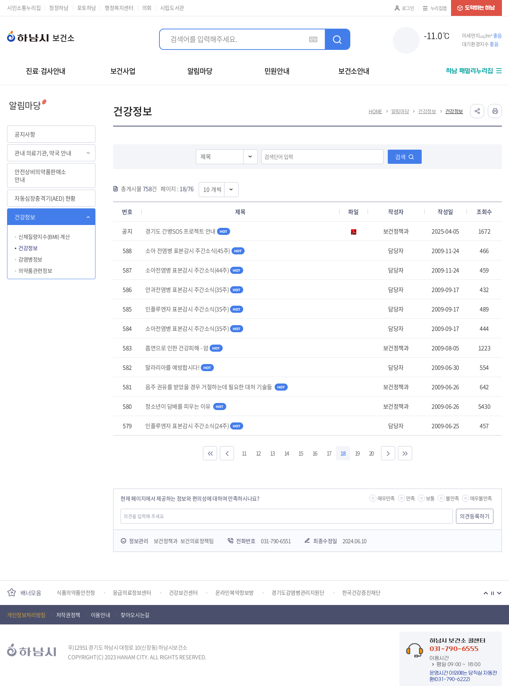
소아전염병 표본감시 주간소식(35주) (194, 328)
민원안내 (276, 71)
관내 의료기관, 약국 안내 (42, 153)
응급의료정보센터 (132, 593)
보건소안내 (353, 71)
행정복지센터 (119, 8)
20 (371, 453)
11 (244, 453)
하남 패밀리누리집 (469, 71)
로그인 (408, 8)
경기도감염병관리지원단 (297, 593)
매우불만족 (481, 498)
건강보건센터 (183, 593)
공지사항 (24, 134)
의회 (147, 8)
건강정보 (24, 217)
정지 (492, 593)
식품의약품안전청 (76, 593)
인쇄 (495, 111)
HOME (375, 111)
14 (286, 453)
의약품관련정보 (35, 271)
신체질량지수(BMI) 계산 (44, 237)
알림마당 (199, 71)
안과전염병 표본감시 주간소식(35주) (194, 289)
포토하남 (86, 8)
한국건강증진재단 (361, 593)
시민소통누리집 (24, 8)
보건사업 (122, 71)
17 (329, 453)
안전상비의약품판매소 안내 (40, 175)
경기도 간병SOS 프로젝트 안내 (187, 231)
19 (357, 453)
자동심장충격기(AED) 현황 (45, 198)
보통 (430, 498)
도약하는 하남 (476, 8)
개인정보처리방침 (26, 615)
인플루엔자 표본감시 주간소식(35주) (194, 309)
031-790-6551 (276, 540)
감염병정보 (30, 259)
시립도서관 (172, 8)
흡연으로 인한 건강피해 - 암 (184, 348)
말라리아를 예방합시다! (179, 367)
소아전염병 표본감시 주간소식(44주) (194, 270)
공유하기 (477, 111)
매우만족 (386, 498)
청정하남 (58, 8)
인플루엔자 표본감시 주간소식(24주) (194, 425)
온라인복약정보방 (234, 593)
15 (300, 453)
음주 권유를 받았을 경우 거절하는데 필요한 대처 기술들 (216, 386)
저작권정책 (68, 615)
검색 (400, 156)
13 (272, 453)
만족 (410, 498)
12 (258, 453)
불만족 (452, 498)
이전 (485, 593)
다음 (499, 593)
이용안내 (100, 615)
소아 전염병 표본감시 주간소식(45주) (195, 250)
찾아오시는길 (135, 615)
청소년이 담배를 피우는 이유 (185, 406)
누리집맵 (439, 8)
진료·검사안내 (45, 71)
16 (314, 453)
